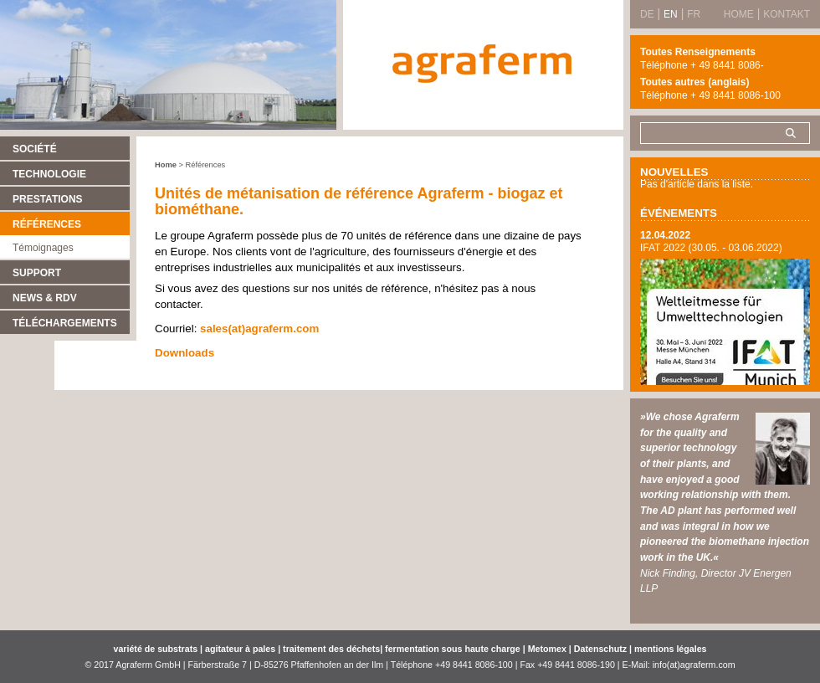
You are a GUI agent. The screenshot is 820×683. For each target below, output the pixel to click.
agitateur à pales (241, 649)
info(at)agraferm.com (694, 665)
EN (671, 14)
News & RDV (45, 298)
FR (693, 14)
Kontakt (786, 14)
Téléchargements (65, 323)
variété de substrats (155, 649)
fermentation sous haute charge (454, 649)
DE (647, 14)
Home (166, 165)
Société (35, 149)
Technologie (49, 174)
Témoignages (43, 248)
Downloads (184, 353)
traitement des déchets (331, 649)
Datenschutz (600, 649)
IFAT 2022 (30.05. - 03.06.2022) (711, 248)
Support (37, 273)
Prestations (48, 199)
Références (47, 224)
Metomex (548, 649)
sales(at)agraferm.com (259, 328)
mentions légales (669, 649)
